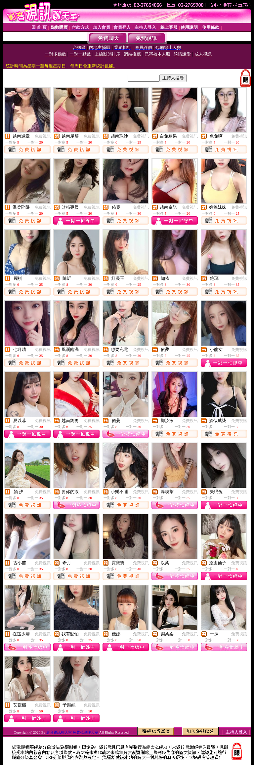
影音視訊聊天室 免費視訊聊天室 (72, 732)
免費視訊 (43, 136)
